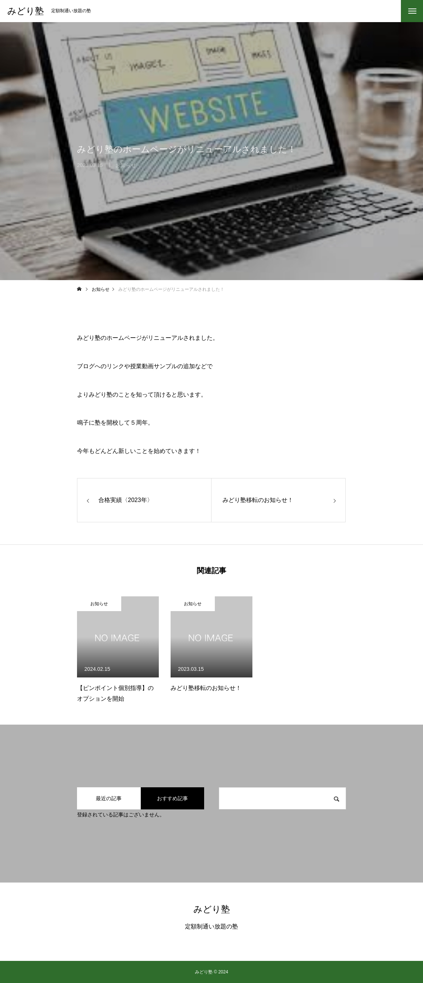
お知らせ (99, 603)
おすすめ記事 (172, 798)
